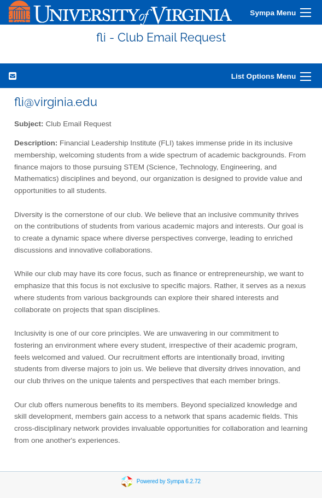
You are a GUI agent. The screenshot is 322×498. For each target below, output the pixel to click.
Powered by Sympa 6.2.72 (169, 481)
